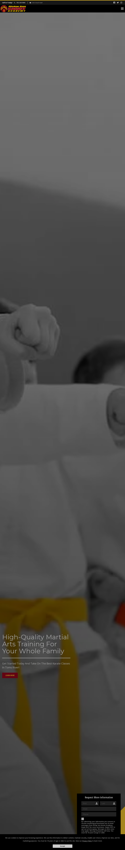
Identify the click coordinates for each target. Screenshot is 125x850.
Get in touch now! (37, 3)
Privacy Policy (87, 841)
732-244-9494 (20, 3)
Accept (62, 846)
